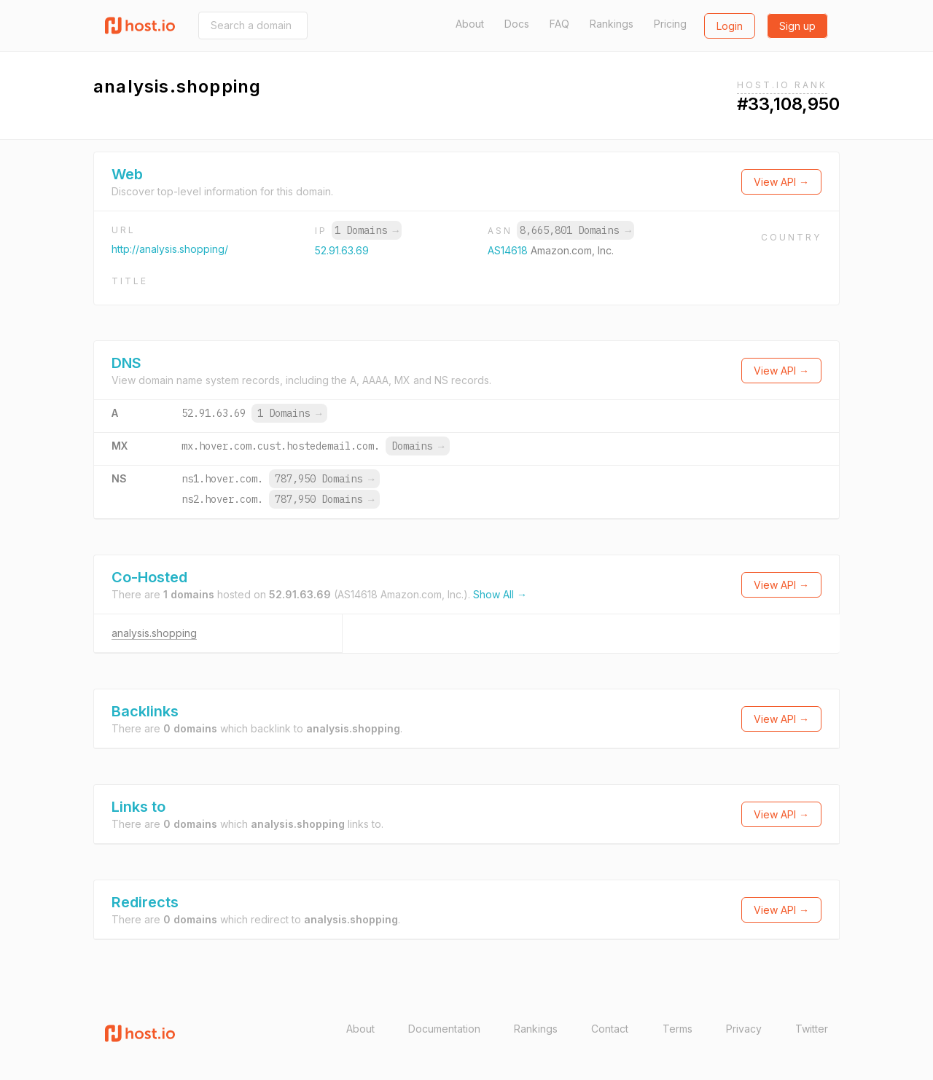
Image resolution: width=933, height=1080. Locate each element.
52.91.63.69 (342, 250)
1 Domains (367, 230)
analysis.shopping (154, 633)
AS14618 (509, 250)
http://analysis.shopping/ (170, 249)
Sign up (797, 26)
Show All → (500, 594)
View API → (781, 182)
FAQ (559, 23)
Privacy (744, 1028)
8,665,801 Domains (575, 230)
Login (730, 26)
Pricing (670, 23)
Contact (609, 1028)
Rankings (611, 23)
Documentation (444, 1028)
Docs (516, 23)
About (470, 23)
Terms (677, 1028)
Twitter (811, 1028)
